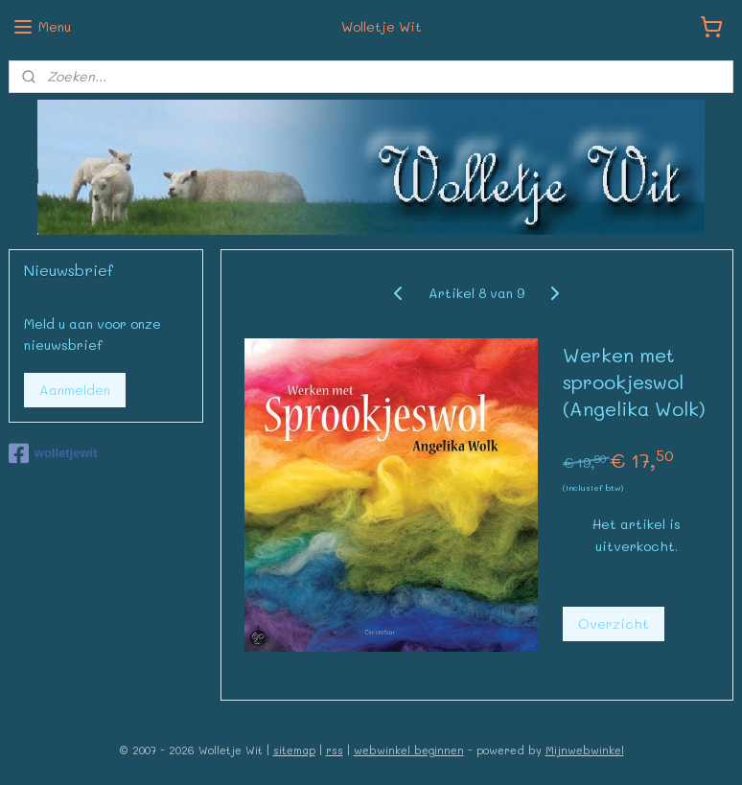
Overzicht (613, 623)
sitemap (294, 750)
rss (334, 750)
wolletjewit (53, 453)
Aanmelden (74, 390)
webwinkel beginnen (409, 750)
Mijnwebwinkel (584, 750)
